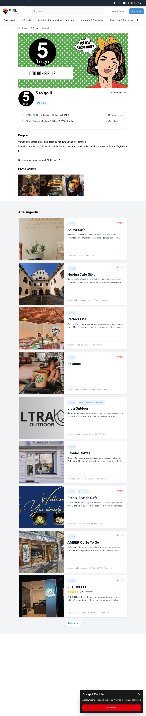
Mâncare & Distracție (93, 20)
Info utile (27, 20)
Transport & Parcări (121, 20)
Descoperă (10, 20)
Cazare (71, 20)
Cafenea (34, 28)
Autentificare (118, 11)
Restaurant (83, 491)
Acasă (25, 28)
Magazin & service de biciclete (91, 402)
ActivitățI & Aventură (50, 20)
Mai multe (73, 623)
